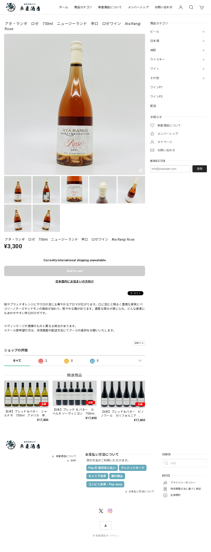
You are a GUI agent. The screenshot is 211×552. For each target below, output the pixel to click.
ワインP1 (156, 87)
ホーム (63, 7)
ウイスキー (157, 59)
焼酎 (153, 50)
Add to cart (75, 271)
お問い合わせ (163, 7)
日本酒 (154, 41)
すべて (17, 360)
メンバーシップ (138, 7)
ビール (154, 31)
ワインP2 (156, 96)
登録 (199, 168)
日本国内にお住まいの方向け (74, 281)
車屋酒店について (110, 7)
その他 (154, 78)
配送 (153, 106)
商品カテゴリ (83, 7)
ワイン (154, 68)
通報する (139, 343)
